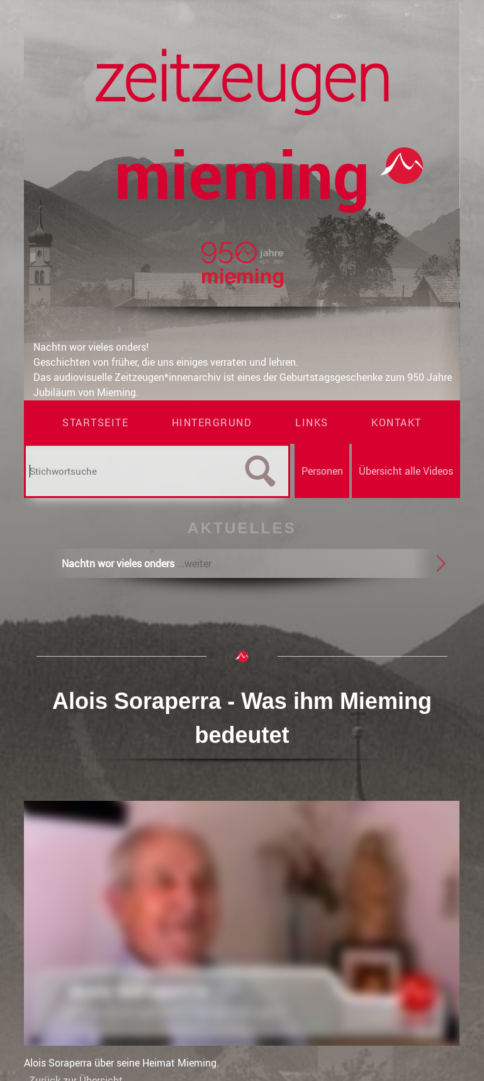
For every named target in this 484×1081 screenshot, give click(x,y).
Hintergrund (212, 422)
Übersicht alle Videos (406, 471)
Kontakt (396, 422)
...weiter (194, 563)
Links (312, 422)
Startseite (95, 422)
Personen (322, 471)
